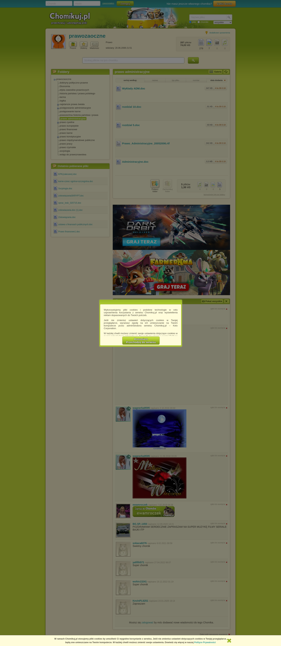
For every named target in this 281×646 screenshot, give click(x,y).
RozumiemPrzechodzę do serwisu (141, 341)
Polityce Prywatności (205, 642)
